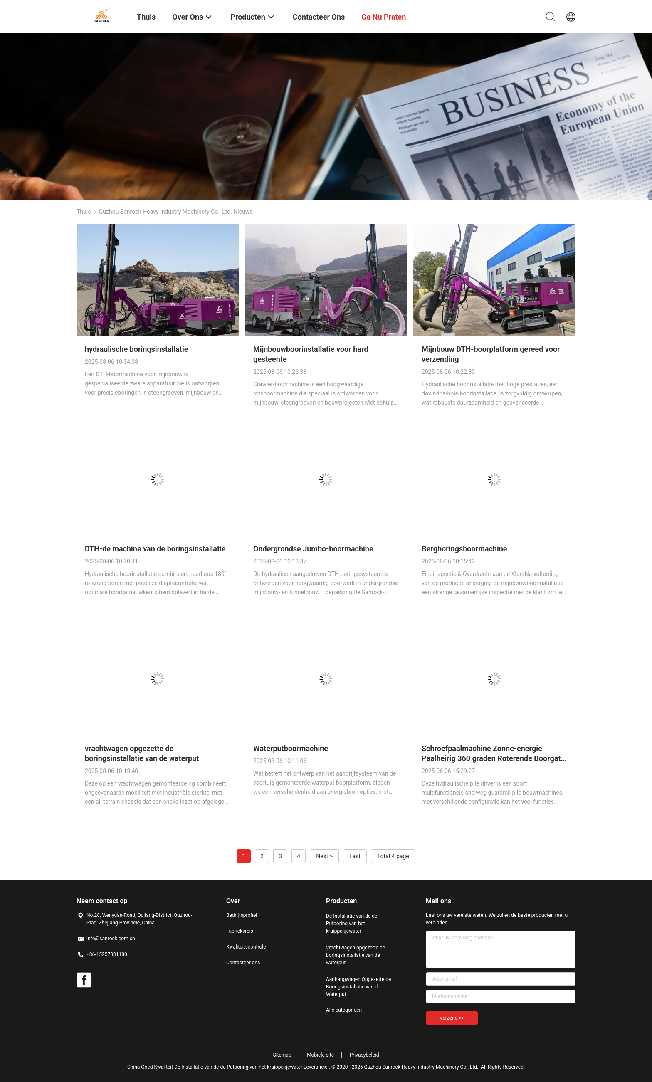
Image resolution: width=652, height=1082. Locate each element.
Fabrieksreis (239, 931)
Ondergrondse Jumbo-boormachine (313, 548)
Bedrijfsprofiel (241, 915)
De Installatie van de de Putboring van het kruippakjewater (351, 923)
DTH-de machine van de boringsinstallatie (155, 548)
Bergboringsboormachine (464, 548)
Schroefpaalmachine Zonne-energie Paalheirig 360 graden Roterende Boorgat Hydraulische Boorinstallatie (491, 758)
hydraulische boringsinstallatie (136, 349)
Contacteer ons (243, 963)
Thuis (84, 211)
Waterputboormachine (290, 748)
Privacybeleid (364, 1055)
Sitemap (282, 1055)
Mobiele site (320, 1055)
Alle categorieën (344, 1010)
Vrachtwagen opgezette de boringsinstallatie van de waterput (355, 955)
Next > (324, 856)
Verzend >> (452, 1018)
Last (355, 856)
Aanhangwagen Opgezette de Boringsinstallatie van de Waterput (358, 986)
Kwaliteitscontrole (246, 947)
